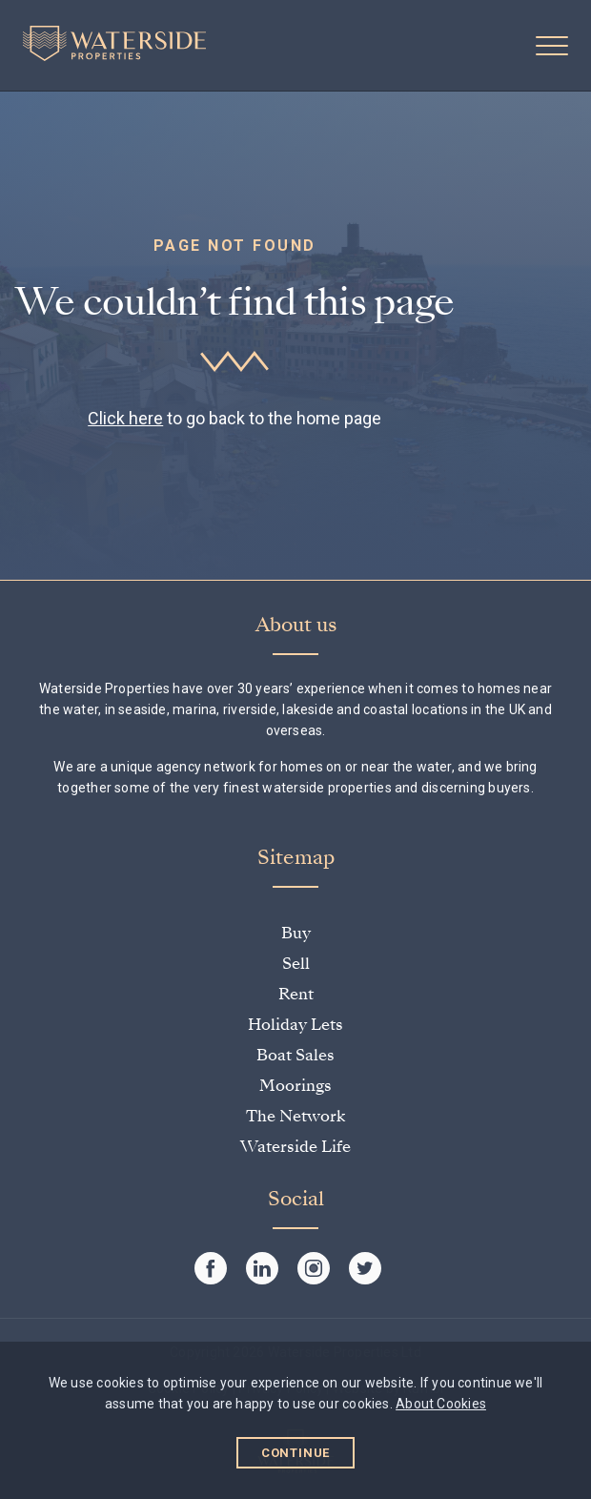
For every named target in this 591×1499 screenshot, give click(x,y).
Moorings (295, 1086)
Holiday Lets (295, 1025)
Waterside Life (295, 1147)
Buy (296, 933)
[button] (552, 45)
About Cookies (441, 1403)
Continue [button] (296, 1453)
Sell (296, 964)
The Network (295, 1116)
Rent (296, 994)
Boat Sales (295, 1055)
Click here (125, 418)
